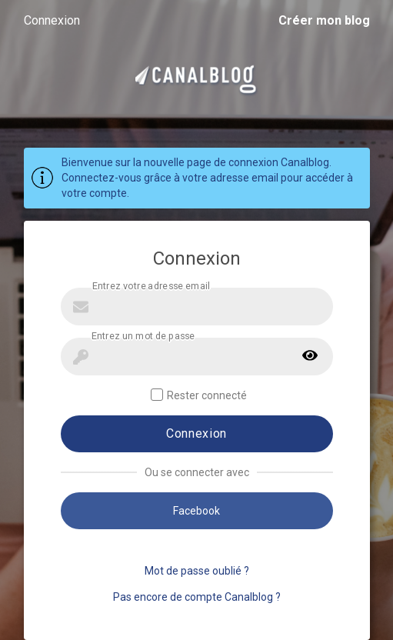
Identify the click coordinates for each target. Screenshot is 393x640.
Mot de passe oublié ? (197, 571)
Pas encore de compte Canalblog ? (197, 597)
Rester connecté (199, 395)
